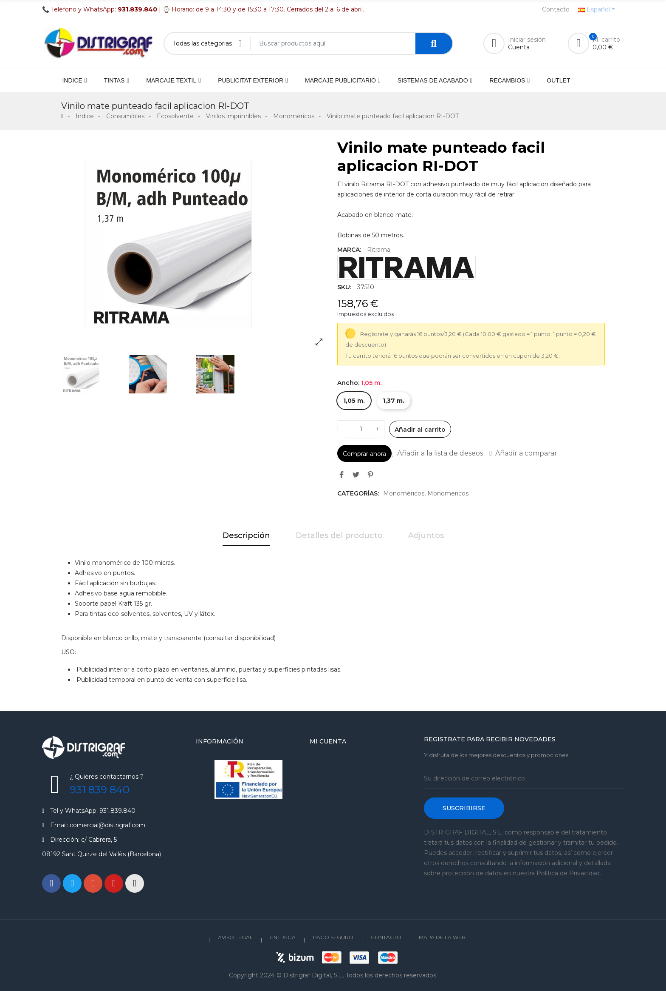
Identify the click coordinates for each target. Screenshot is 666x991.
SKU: (344, 287)
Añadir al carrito (420, 429)
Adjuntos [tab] (426, 535)
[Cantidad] (361, 429)
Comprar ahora (364, 454)
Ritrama (378, 249)
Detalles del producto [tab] (339, 535)
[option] (195, 245)
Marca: (349, 249)
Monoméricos (403, 493)
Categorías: (358, 493)
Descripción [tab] (246, 535)
